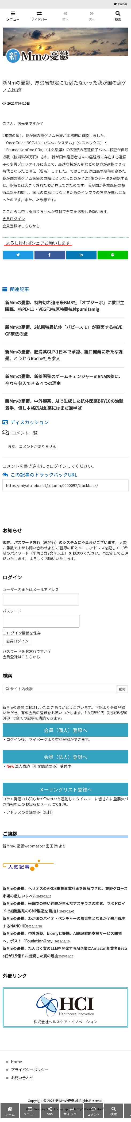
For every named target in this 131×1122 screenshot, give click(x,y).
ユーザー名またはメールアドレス (31, 589)
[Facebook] (49, 255)
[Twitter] (18, 255)
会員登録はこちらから (21, 226)
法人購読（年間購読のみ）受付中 (43, 766)
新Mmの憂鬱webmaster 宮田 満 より (34, 846)
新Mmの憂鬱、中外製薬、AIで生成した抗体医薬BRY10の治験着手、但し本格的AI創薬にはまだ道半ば (64, 404)
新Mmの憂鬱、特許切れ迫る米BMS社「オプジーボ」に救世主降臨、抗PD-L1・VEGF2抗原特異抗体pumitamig (64, 306)
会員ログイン (13, 218)
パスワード (12, 611)
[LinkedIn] (81, 255)
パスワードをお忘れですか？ (27, 651)
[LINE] (113, 255)
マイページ (38, 739)
